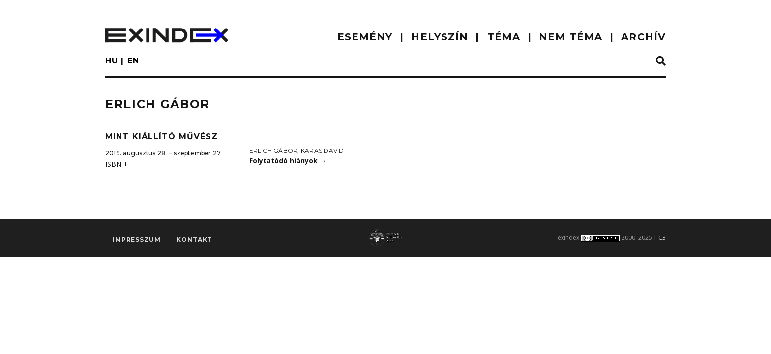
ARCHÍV (643, 37)
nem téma (570, 37)
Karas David (322, 150)
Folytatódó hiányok (287, 160)
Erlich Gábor (273, 150)
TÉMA (503, 37)
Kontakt (194, 239)
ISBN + (116, 164)
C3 (662, 238)
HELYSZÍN (439, 37)
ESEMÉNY (365, 37)
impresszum (136, 239)
